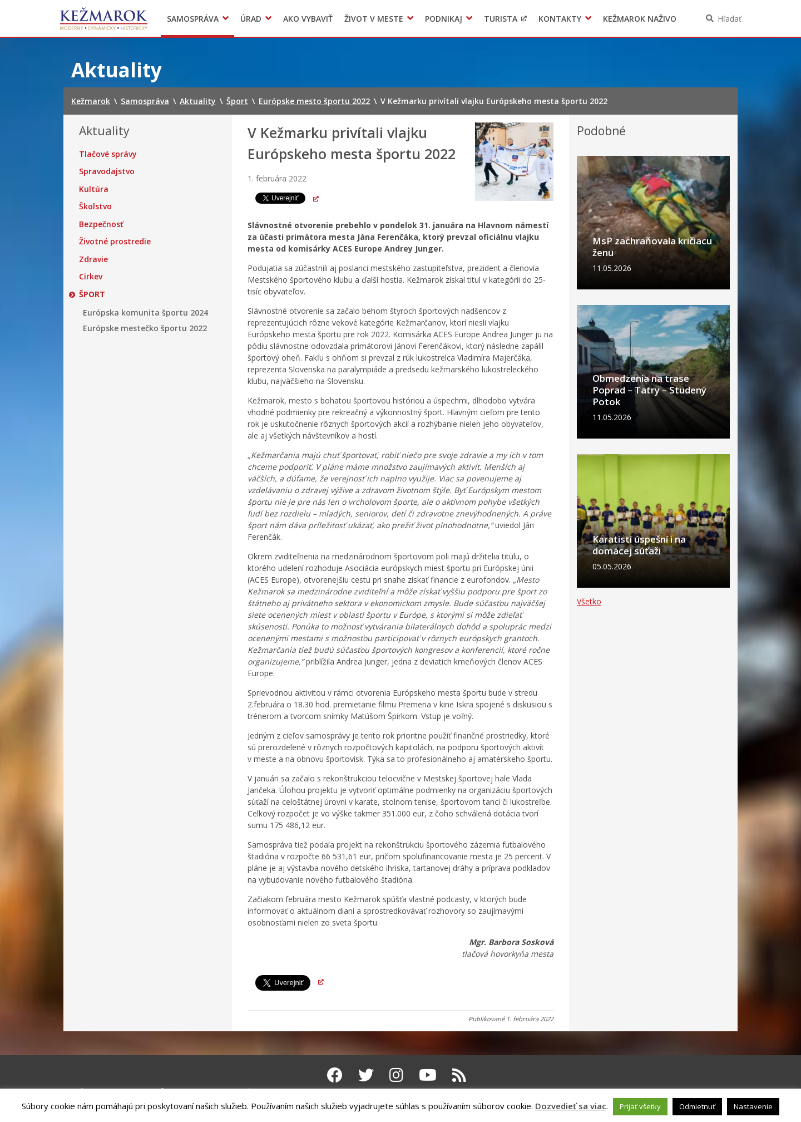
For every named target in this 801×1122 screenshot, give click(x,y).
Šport (92, 294)
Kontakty (559, 18)
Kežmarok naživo (639, 18)
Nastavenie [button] (753, 1106)
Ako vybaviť (308, 18)
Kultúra (93, 189)
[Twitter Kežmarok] (366, 1074)
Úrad (250, 18)
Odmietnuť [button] (697, 1106)
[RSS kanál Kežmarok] (459, 1074)
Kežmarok (103, 18)
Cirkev (90, 277)
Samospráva (193, 18)
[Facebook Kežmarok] (335, 1074)
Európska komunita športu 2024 (145, 313)
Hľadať (729, 18)
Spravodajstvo (107, 171)
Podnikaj (443, 18)
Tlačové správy (108, 154)
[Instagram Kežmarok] (396, 1074)
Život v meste (373, 18)
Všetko (589, 659)
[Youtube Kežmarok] (428, 1074)
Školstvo (95, 206)
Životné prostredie (115, 242)
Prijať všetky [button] (640, 1106)
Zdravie (93, 259)
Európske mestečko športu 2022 (145, 328)
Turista (500, 18)
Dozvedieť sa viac (570, 1105)
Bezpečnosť (101, 224)
